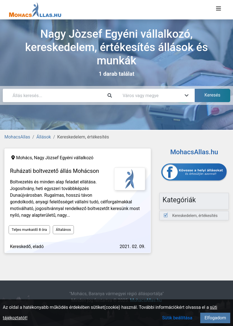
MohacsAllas (17, 137)
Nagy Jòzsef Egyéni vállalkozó (63, 157)
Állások (43, 137)
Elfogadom (215, 317)
